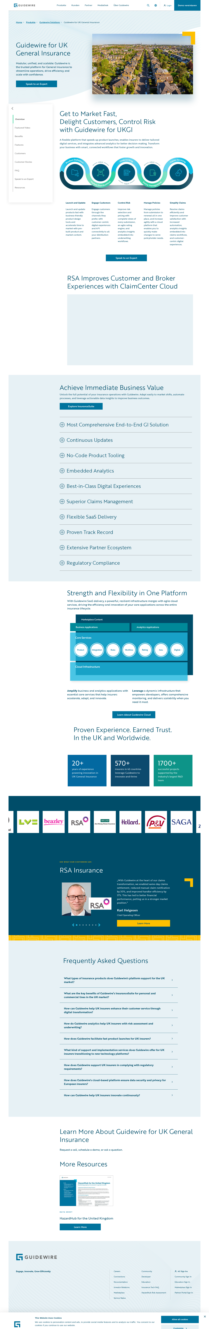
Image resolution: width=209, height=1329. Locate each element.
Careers (117, 1271)
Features (19, 144)
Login (168, 5)
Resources (20, 187)
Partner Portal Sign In (184, 1292)
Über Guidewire (121, 5)
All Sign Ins (183, 1271)
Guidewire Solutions (49, 22)
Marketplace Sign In (183, 1287)
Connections (119, 1276)
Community (147, 1271)
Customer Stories (23, 161)
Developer (146, 1276)
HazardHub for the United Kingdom (86, 1218)
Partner (88, 5)
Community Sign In (183, 1276)
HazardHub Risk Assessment (154, 1292)
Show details (41, 1317)
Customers (20, 153)
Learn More (143, 923)
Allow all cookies (180, 1304)
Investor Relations (122, 1287)
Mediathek (103, 5)
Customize (180, 1313)
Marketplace (119, 1292)
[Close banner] (205, 1301)
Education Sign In (182, 1282)
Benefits (19, 136)
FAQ (17, 170)
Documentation (121, 1282)
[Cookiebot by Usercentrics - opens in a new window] (17, 1324)
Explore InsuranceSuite (81, 406)
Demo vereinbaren (187, 5)
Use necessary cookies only (180, 1322)
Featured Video (22, 127)
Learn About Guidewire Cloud (134, 714)
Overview (20, 119)
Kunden (75, 5)
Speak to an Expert (24, 179)
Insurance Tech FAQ (150, 1287)
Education (146, 1282)
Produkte (61, 5)
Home (19, 22)
